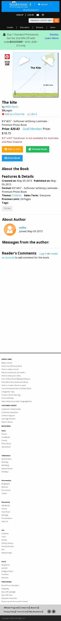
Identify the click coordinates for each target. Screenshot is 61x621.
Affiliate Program (11, 607)
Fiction (4, 434)
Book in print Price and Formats (15, 601)
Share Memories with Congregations (17, 401)
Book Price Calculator (10, 585)
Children (17, 195)
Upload (42, 4)
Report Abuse (7, 422)
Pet (3, 549)
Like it (33, 114)
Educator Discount (9, 598)
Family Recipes (8, 546)
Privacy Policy (9, 611)
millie (22, 227)
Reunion (5, 577)
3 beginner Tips (8, 391)
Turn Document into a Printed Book (16, 388)
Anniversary (6, 459)
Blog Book (6, 565)
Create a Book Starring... (11, 395)
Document (6, 490)
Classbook (6, 505)
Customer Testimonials (11, 409)
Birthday (5, 462)
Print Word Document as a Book (15, 382)
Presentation (7, 518)
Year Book (6, 512)
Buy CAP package (9, 592)
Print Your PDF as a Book (12, 366)
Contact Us (24, 607)
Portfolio (5, 574)
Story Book (6, 447)
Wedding (5, 465)
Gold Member (32, 129)
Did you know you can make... (14, 372)
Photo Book (6, 443)
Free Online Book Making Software (16, 379)
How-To (5, 521)
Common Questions (10, 412)
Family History (7, 543)
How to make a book (10, 369)
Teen (4, 537)
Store (52, 27)
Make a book (7, 363)
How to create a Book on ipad (14, 385)
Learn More (52, 38)
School (4, 508)
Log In (31, 15)
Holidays (5, 471)
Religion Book (7, 571)
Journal (4, 568)
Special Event (7, 468)
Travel (4, 493)
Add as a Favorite (14, 114)
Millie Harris (11, 106)
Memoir (5, 487)
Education (24, 27)
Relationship (7, 553)
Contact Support (8, 415)
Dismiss (54, 34)
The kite (7, 208)
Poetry (4, 440)
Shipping (5, 588)
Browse (39, 27)
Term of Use (22, 611)
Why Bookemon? (31, 10)
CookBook (6, 437)
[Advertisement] (30, 299)
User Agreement (8, 419)
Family (4, 540)
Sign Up (19, 15)
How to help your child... (12, 375)
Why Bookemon (35, 611)
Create (10, 27)
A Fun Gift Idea (8, 398)
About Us (34, 607)
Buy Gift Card (7, 595)
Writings (5, 515)
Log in (43, 253)
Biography (6, 484)
